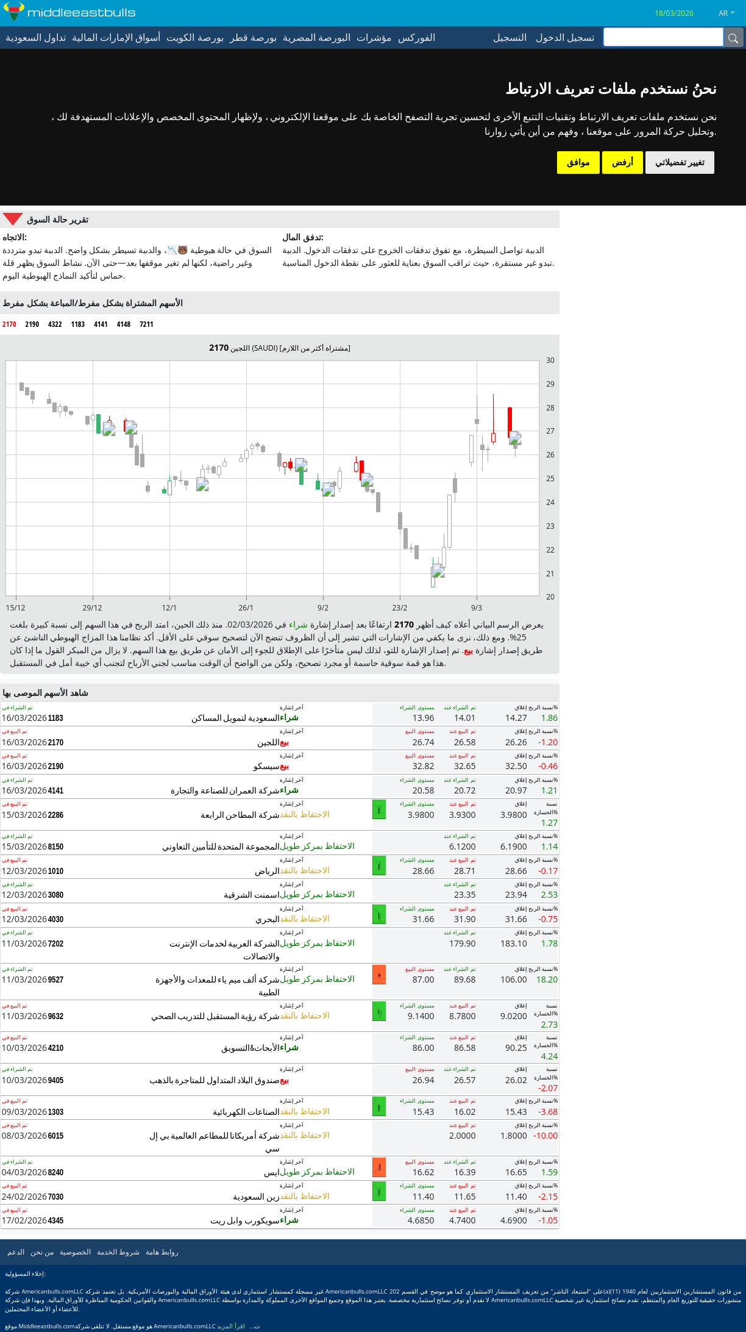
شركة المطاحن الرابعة (240, 814)
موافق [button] (578, 162)
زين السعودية (256, 1196)
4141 (56, 790)
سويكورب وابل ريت (245, 1220)
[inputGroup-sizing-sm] (663, 36)
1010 (56, 871)
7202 (56, 943)
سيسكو (267, 766)
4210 (56, 1048)
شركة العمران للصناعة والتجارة (225, 790)
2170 (56, 742)
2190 (56, 766)
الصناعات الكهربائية (246, 1111)
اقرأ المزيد (231, 1326)
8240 (56, 1172)
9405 (56, 1080)
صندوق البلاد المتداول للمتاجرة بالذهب (214, 1080)
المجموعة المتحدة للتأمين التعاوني (221, 846)
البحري (267, 919)
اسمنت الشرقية (252, 894)
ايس (272, 1172)
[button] (731, 13)
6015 (56, 1135)
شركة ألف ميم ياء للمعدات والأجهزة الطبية (217, 985)
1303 (56, 1112)
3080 (56, 895)
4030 (56, 919)
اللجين (268, 742)
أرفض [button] (622, 162)
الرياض (267, 870)
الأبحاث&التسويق (250, 1047)
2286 (56, 815)
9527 (56, 979)
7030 (56, 1196)
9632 (56, 1016)
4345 (56, 1220)
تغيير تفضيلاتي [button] (680, 162)
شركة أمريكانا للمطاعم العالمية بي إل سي (214, 1142)
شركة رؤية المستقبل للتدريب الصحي (215, 1016)
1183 (55, 718)
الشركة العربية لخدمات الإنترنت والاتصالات (224, 949)
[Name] (733, 37)
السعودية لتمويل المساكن (235, 717)
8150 (56, 846)
